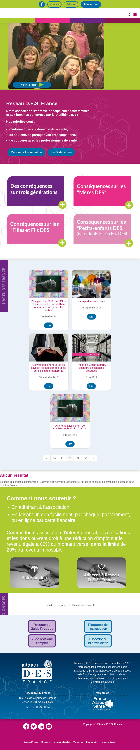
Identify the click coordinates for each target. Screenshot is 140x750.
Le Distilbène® (61, 152)
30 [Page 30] (70, 458)
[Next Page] (93, 458)
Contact (54, 4)
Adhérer (71, 4)
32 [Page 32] (86, 458)
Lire (49, 325)
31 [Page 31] (78, 458)
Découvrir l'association (26, 152)
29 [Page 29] (62, 458)
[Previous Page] (47, 458)
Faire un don (90, 4)
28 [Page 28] (54, 458)
